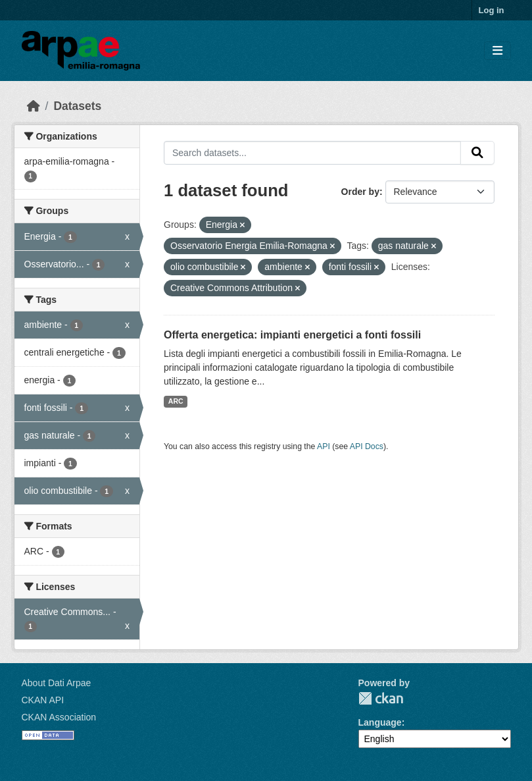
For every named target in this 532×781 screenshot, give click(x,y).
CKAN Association (59, 717)
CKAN (380, 698)
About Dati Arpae (56, 683)
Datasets (77, 106)
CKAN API (43, 700)
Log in (491, 10)
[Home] (33, 106)
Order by (360, 191)
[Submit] (477, 153)
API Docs (366, 446)
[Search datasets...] (312, 153)
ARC (175, 401)
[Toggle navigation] (497, 51)
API (323, 446)
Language (380, 722)
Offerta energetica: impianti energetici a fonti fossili (292, 334)
